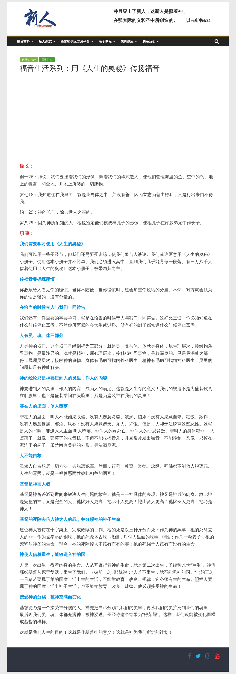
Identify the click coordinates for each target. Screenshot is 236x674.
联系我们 (148, 41)
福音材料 (23, 41)
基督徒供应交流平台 (75, 41)
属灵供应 (127, 41)
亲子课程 (105, 41)
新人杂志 (45, 41)
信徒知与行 (29, 60)
